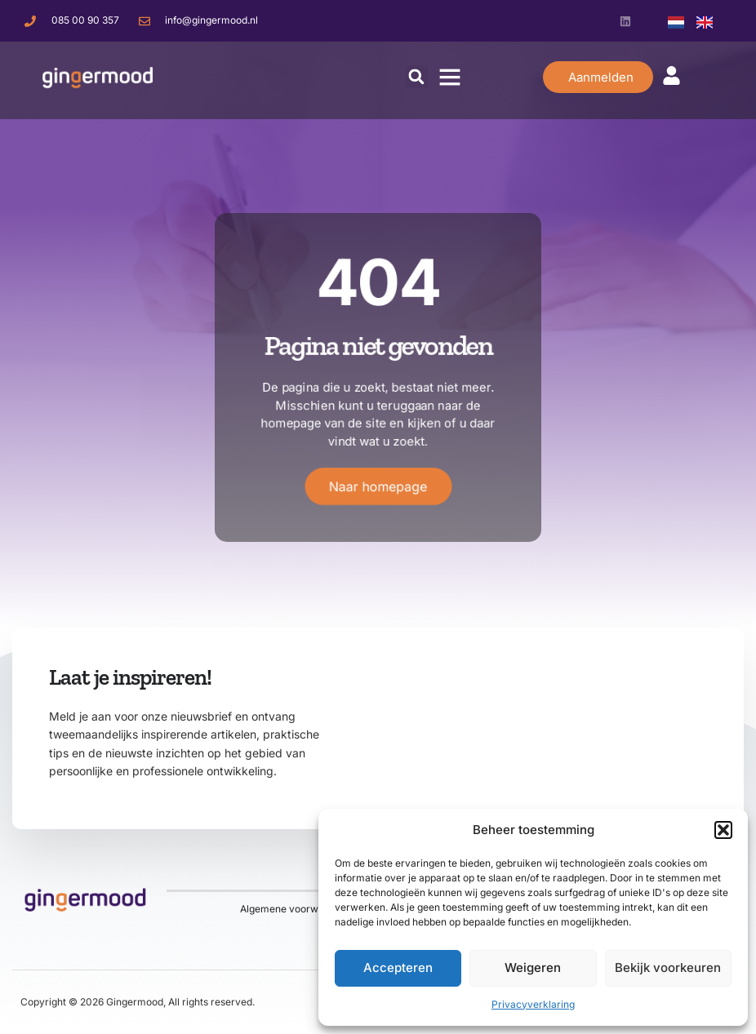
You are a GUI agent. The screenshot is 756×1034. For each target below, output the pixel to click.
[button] (723, 830)
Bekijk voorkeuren (668, 967)
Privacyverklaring (533, 1004)
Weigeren (533, 967)
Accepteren (398, 967)
